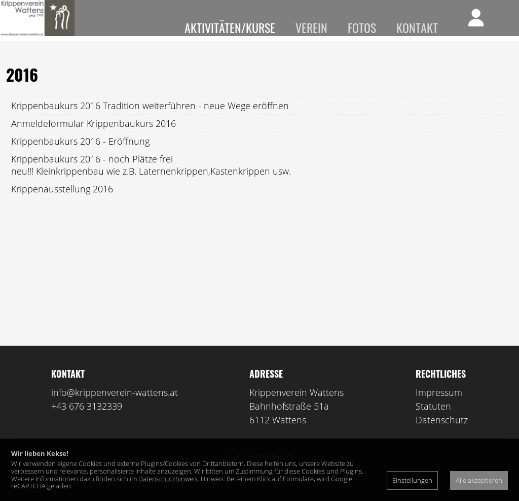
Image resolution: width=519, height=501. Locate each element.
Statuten (433, 421)
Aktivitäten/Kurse (229, 27)
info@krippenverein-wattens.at (114, 407)
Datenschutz (442, 434)
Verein (311, 27)
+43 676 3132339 (86, 421)
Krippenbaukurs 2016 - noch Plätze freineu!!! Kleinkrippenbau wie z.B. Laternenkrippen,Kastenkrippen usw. (151, 180)
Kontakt (417, 27)
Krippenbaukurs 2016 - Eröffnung (80, 156)
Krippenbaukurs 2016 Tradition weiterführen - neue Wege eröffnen (150, 120)
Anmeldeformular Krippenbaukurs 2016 (93, 138)
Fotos (362, 27)
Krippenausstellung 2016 (62, 203)
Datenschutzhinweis (168, 478)
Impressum (439, 407)
